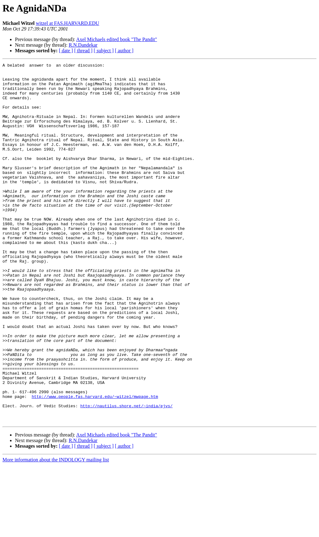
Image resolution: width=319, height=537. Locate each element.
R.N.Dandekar (83, 45)
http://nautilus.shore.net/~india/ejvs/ (126, 475)
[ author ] (124, 50)
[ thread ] (83, 50)
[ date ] (66, 50)
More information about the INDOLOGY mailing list (55, 531)
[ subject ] (104, 50)
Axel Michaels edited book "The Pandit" (116, 39)
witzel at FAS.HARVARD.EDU (67, 23)
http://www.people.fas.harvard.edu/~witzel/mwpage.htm (95, 463)
